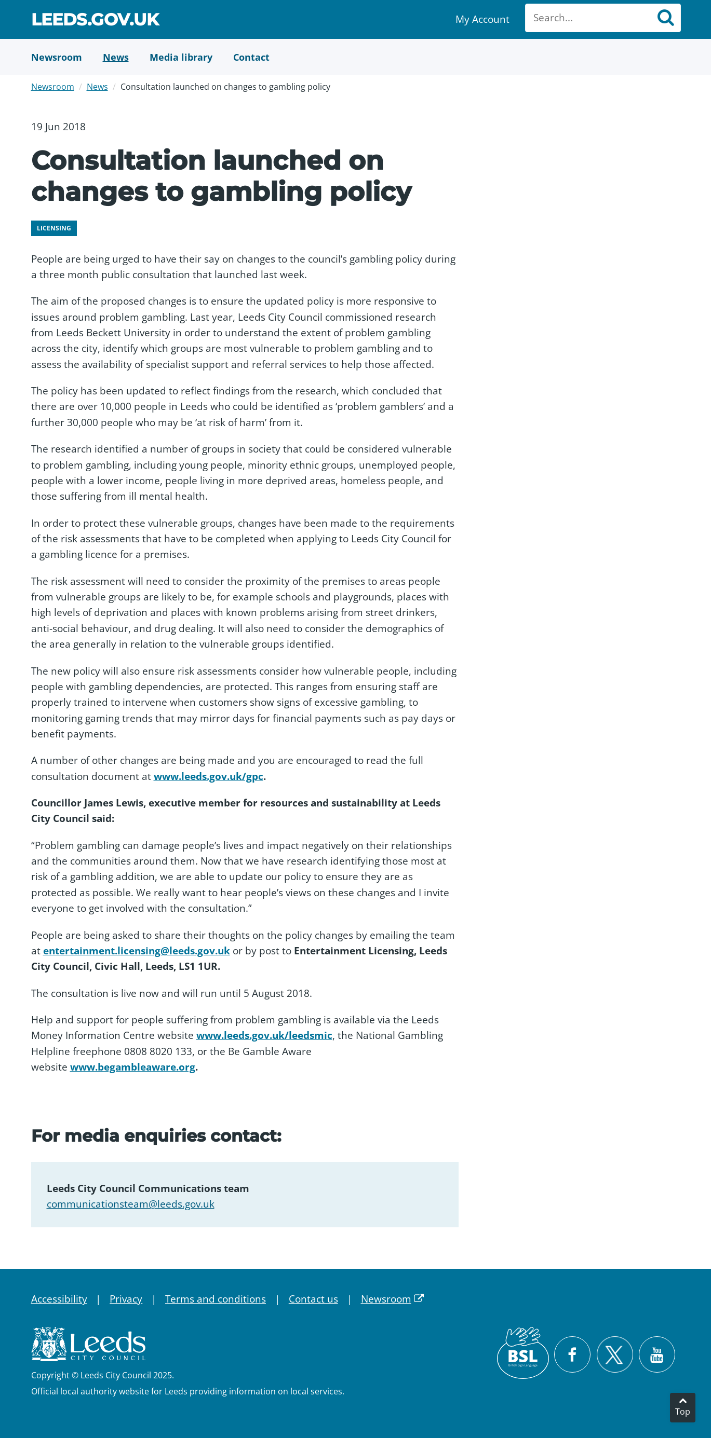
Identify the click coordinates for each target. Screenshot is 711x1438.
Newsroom (52, 86)
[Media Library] (181, 57)
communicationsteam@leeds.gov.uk (130, 1204)
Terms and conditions (215, 1299)
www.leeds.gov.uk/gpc (208, 776)
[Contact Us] (251, 57)
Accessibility (59, 1299)
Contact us (313, 1299)
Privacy (126, 1299)
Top (682, 1411)
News (97, 86)
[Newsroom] (56, 57)
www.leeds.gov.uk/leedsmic (264, 1035)
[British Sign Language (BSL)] (523, 1353)
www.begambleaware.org (132, 1067)
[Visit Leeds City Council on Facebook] (572, 1354)
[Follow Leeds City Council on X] (615, 1355)
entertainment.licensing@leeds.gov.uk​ (136, 950)
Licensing (54, 228)
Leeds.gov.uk (95, 21)
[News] (116, 57)
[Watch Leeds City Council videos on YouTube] (657, 1354)
